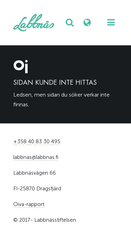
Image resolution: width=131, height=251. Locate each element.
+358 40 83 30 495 (36, 141)
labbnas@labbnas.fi (35, 157)
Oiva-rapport (28, 204)
